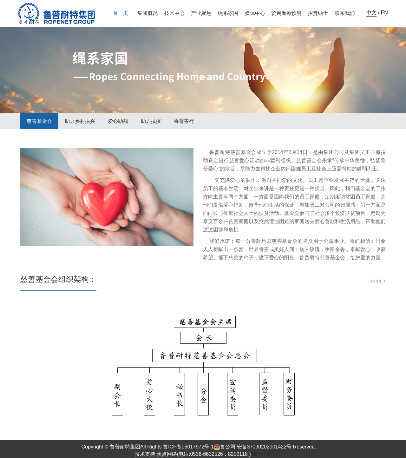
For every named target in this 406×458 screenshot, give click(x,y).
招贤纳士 (318, 13)
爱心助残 (118, 121)
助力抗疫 (151, 121)
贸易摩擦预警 (286, 13)
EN (384, 12)
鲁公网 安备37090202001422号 (252, 446)
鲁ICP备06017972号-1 (188, 446)
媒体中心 (255, 13)
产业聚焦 (201, 13)
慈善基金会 (39, 121)
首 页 (120, 13)
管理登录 (261, 454)
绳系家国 (228, 13)
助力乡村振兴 (80, 121)
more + (378, 281)
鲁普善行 (184, 121)
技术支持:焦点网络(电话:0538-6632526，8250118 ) (193, 454)
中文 (371, 12)
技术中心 (174, 13)
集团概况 (147, 13)
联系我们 (345, 13)
